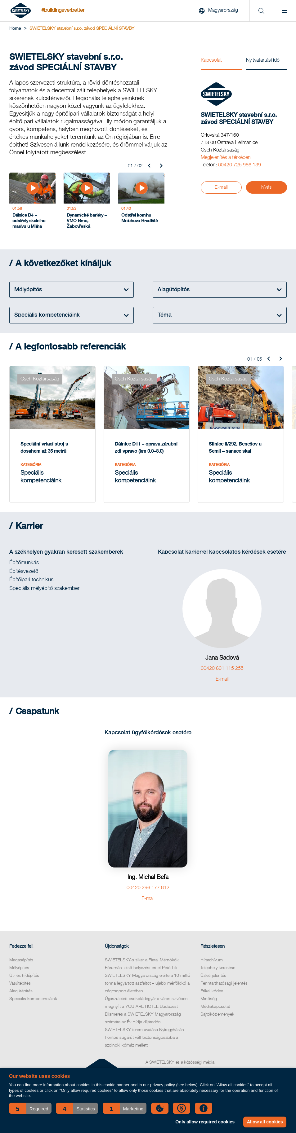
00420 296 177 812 (148, 887)
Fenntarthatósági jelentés (224, 983)
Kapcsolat (211, 60)
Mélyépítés (19, 968)
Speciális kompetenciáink (33, 999)
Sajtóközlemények (217, 1014)
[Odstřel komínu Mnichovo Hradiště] (141, 202)
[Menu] (284, 11)
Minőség (208, 999)
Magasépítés (21, 960)
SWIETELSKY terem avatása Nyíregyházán (144, 1030)
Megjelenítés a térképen (226, 157)
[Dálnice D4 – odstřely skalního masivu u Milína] (32, 202)
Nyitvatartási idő (263, 60)
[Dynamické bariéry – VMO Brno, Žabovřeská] (87, 202)
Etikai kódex (211, 991)
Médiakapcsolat (215, 1006)
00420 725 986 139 (239, 165)
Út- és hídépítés (24, 975)
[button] (30, 1108)
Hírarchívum (211, 960)
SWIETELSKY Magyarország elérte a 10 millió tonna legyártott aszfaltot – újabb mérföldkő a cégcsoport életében (147, 983)
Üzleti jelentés (213, 975)
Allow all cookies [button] (265, 1121)
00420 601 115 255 (222, 668)
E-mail (221, 187)
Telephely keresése (217, 968)
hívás (266, 187)
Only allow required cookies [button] (205, 1121)
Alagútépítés (21, 991)
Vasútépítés (20, 983)
